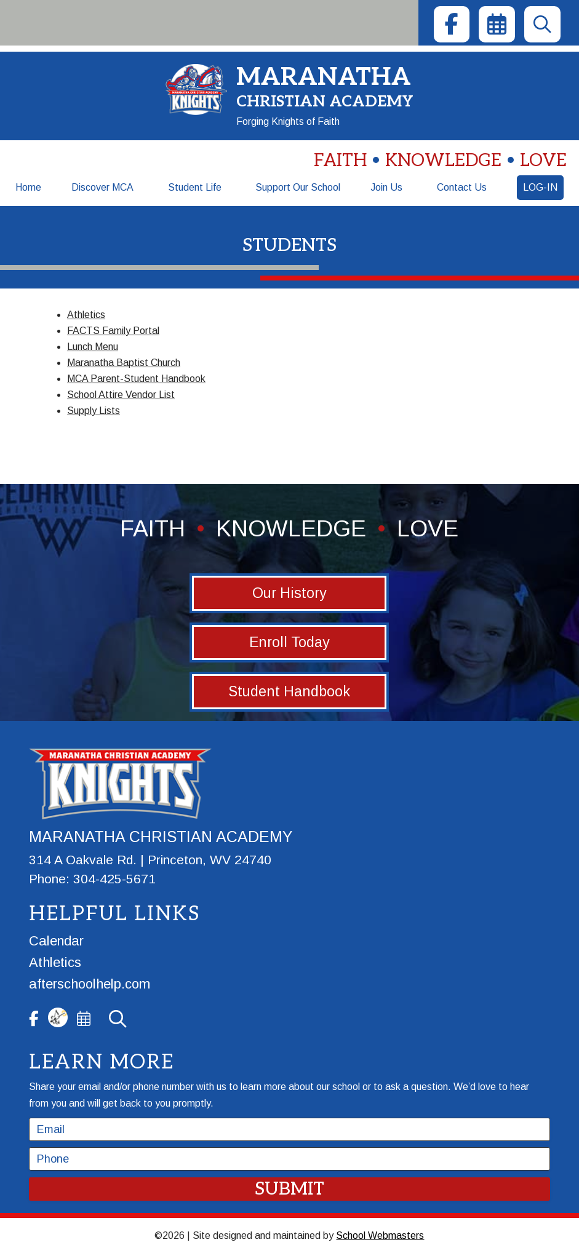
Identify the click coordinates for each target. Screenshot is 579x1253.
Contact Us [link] (462, 187)
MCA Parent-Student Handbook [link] (136, 378)
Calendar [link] (56, 941)
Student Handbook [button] (289, 691)
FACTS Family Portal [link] (113, 330)
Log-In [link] (540, 187)
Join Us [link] (386, 187)
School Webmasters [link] (380, 1235)
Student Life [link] (195, 187)
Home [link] (28, 187)
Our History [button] (289, 593)
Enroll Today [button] (289, 642)
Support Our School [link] (297, 187)
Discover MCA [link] (102, 187)
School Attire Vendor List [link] (121, 394)
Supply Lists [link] (93, 410)
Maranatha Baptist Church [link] (123, 362)
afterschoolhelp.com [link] (89, 984)
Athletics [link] (86, 314)
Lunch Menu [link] (92, 346)
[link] (452, 24)
